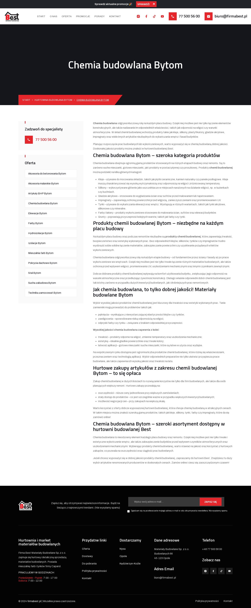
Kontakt (115, 16)
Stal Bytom (34, 273)
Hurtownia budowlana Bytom (53, 100)
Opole (123, 556)
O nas (53, 16)
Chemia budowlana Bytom (43, 203)
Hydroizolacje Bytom (40, 233)
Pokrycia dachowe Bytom (42, 263)
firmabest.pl (34, 601)
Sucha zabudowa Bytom (42, 282)
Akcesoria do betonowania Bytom (47, 173)
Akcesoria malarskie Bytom (43, 183)
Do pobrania (89, 563)
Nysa (123, 549)
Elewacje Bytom (37, 213)
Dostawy (87, 556)
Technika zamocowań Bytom (44, 292)
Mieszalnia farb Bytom (40, 253)
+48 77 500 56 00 (212, 549)
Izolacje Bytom (36, 243)
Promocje (83, 16)
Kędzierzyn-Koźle (130, 563)
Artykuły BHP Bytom (40, 193)
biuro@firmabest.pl (231, 16)
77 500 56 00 (189, 16)
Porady (99, 16)
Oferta (67, 16)
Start (41, 16)
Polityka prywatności (94, 571)
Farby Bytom (35, 223)
